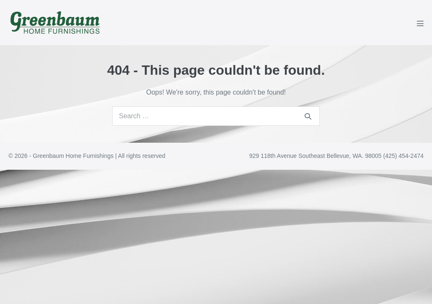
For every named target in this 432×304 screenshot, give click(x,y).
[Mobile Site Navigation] (420, 23)
